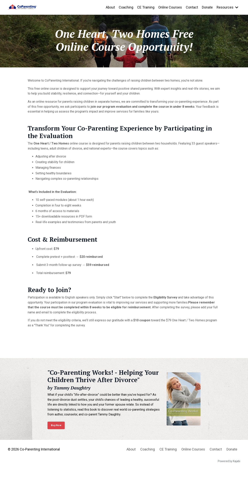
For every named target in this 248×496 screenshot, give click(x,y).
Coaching (126, 7)
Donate (207, 7)
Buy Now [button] (56, 425)
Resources (227, 7)
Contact (192, 7)
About (110, 7)
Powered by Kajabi (229, 461)
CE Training (145, 7)
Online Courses (170, 7)
